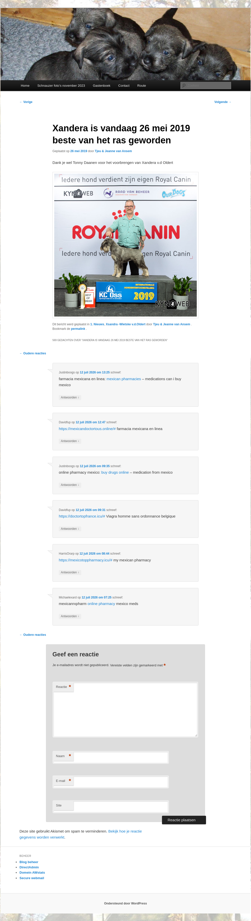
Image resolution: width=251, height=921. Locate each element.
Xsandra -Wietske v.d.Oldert (125, 324)
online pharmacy (101, 603)
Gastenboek (101, 85)
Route (141, 85)
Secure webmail (32, 878)
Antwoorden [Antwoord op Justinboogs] (70, 397)
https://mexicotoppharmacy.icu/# (85, 560)
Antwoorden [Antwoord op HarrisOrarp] (70, 572)
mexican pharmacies (123, 379)
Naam (63, 756)
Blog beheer (29, 862)
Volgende (223, 102)
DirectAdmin (29, 867)
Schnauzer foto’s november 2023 (61, 85)
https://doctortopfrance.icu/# (82, 516)
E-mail (63, 781)
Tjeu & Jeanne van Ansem (113, 151)
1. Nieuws (97, 324)
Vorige (26, 102)
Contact (124, 85)
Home (25, 85)
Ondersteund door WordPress (125, 903)
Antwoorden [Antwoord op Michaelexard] (70, 616)
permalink (78, 329)
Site (59, 805)
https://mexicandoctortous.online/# (87, 429)
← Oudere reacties (33, 353)
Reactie (63, 687)
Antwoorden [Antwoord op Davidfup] (70, 441)
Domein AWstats (32, 872)
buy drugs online (115, 472)
